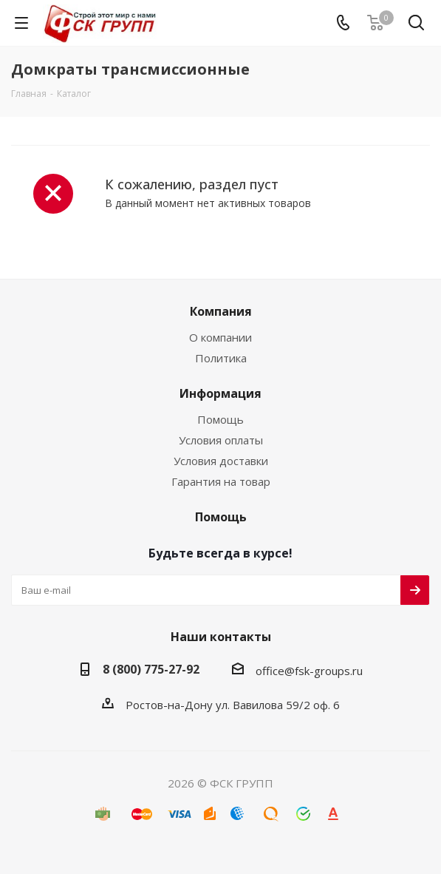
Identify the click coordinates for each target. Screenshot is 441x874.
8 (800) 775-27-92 (151, 669)
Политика (221, 357)
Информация (220, 393)
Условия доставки (221, 460)
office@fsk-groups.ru (309, 670)
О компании (220, 337)
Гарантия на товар (220, 481)
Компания (221, 311)
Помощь (220, 419)
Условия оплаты (221, 440)
